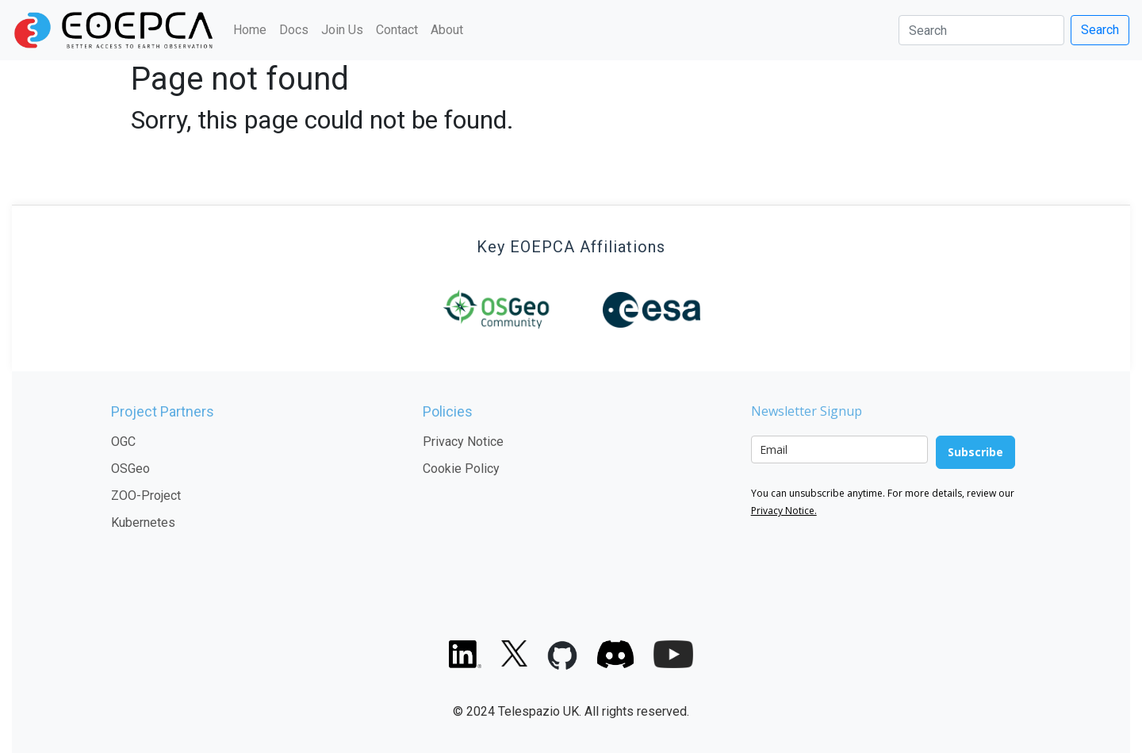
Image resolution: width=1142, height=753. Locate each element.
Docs (293, 29)
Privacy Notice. (784, 510)
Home (249, 29)
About (447, 29)
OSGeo (130, 468)
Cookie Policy (461, 468)
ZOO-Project (146, 495)
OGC (123, 441)
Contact (397, 29)
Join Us (342, 29)
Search (1100, 29)
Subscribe (975, 451)
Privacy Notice (463, 441)
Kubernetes (143, 522)
